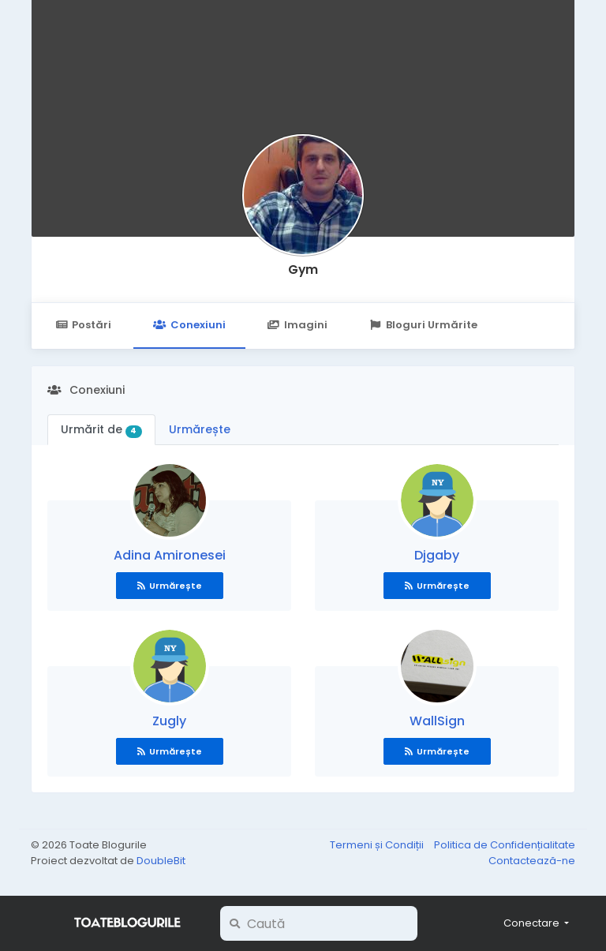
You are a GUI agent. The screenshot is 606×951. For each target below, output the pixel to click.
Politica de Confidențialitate (504, 844)
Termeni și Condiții (378, 844)
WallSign (437, 721)
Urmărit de (101, 429)
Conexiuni (189, 324)
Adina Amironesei (170, 555)
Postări (83, 324)
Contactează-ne (531, 860)
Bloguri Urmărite (423, 324)
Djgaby (436, 555)
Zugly (169, 721)
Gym (303, 269)
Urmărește (199, 429)
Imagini (297, 324)
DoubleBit (161, 860)
